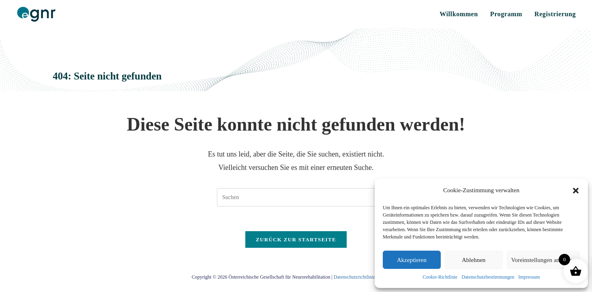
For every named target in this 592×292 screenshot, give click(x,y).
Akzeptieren (412, 260)
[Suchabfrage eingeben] (296, 197)
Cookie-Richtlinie (440, 277)
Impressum (529, 277)
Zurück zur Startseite (296, 239)
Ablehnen (473, 260)
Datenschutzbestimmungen (487, 277)
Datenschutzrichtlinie (354, 277)
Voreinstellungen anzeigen (543, 260)
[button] (576, 191)
